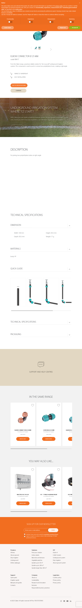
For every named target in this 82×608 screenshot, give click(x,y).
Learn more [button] (7, 27)
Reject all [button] (62, 27)
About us (34, 577)
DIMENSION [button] (16, 225)
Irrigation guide (15, 580)
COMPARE (18, 90)
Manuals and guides (16, 583)
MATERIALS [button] (16, 248)
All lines (13, 552)
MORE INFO (23, 439)
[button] (51, 49)
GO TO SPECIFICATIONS (19, 85)
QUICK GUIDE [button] (17, 268)
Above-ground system (59, 563)
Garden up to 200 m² (38, 565)
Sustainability (35, 580)
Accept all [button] (75, 27)
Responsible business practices (41, 588)
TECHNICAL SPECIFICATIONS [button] (23, 322)
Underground (14, 560)
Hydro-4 (55, 552)
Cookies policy (57, 577)
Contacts (13, 585)
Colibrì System (57, 555)
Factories (34, 585)
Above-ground (15, 555)
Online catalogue (15, 563)
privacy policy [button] (59, 6)
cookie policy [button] (18, 9)
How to (17, 127)
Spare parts (14, 577)
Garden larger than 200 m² (39, 568)
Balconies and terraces (38, 557)
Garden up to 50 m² (37, 563)
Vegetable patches (37, 560)
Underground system (59, 557)
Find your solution (37, 552)
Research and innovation (39, 583)
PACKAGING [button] (16, 334)
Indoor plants (35, 555)
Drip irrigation (14, 557)
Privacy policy (57, 580)
